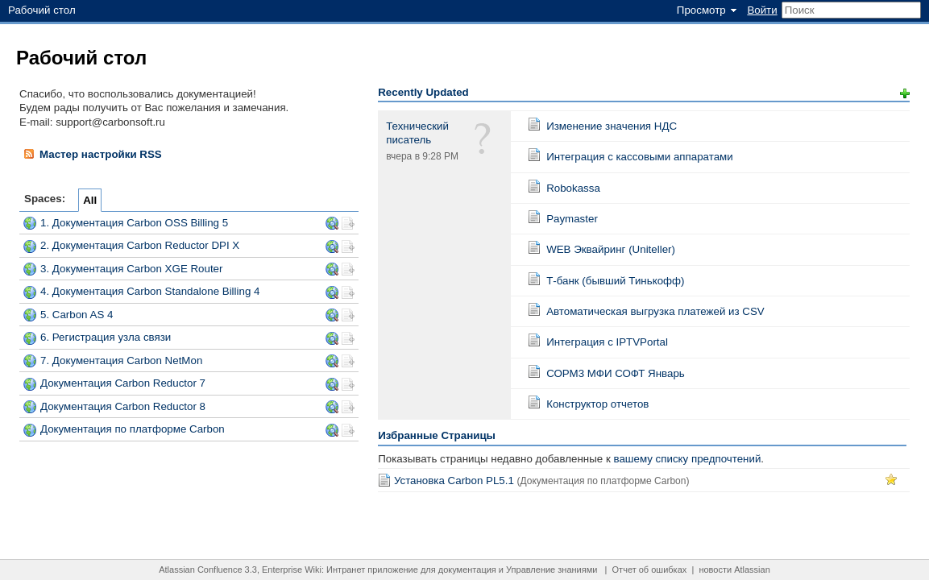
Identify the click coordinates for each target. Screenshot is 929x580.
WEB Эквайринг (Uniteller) (610, 249)
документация (467, 569)
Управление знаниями (551, 569)
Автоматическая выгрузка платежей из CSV (655, 311)
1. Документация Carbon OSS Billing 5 (134, 223)
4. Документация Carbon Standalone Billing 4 (149, 291)
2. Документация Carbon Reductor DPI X (139, 245)
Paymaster (572, 219)
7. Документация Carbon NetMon (121, 360)
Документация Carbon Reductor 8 (122, 406)
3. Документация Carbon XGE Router (131, 269)
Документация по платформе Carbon (132, 429)
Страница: (534, 124)
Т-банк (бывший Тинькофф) (615, 281)
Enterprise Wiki (291, 569)
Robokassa (573, 188)
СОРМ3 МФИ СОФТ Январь (615, 373)
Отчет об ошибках (649, 569)
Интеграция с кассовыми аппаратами (639, 157)
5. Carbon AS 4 (76, 315)
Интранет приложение (372, 569)
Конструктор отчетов (597, 404)
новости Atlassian (734, 569)
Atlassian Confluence (200, 569)
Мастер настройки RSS (92, 153)
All (90, 200)
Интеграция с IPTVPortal (607, 342)
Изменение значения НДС (611, 126)
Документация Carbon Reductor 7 (122, 383)
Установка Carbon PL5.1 (454, 480)
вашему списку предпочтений (687, 459)
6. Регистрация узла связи (105, 337)
